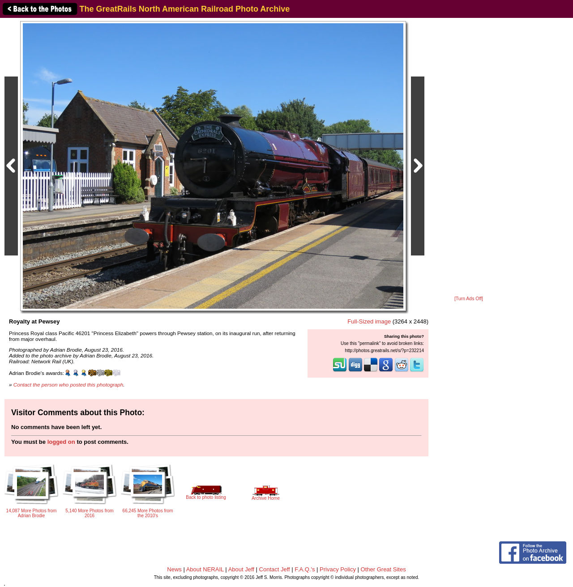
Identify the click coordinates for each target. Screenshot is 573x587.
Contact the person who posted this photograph (68, 384)
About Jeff (241, 569)
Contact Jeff (274, 569)
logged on (61, 441)
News (174, 569)
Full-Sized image (369, 321)
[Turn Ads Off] (468, 298)
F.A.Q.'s (305, 569)
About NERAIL (205, 569)
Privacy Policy (338, 569)
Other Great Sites (383, 569)
